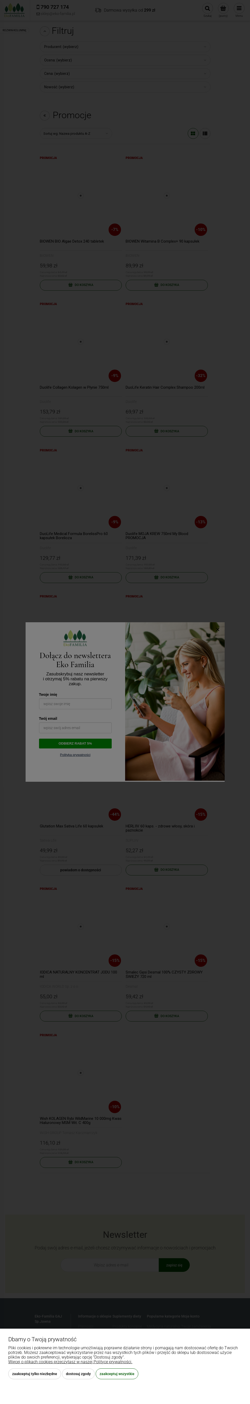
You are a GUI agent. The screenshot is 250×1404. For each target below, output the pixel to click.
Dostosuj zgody (78, 1374)
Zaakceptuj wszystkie (117, 1374)
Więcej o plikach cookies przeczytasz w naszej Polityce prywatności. (70, 1361)
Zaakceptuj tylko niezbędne (34, 1374)
